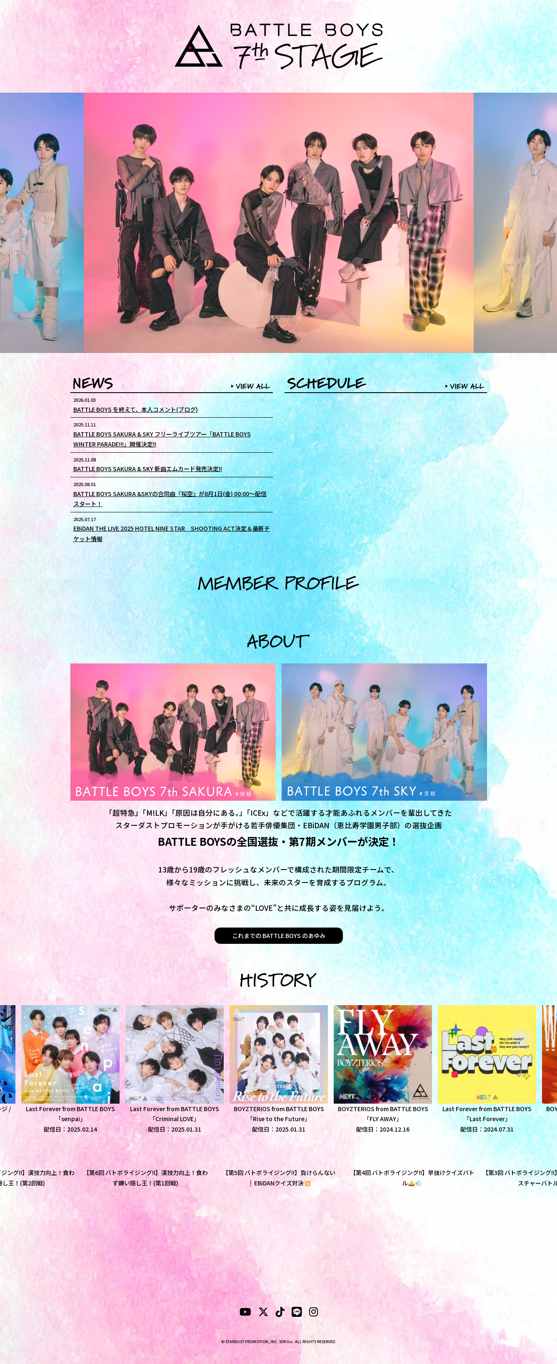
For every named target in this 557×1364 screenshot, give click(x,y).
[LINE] (297, 1313)
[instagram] (313, 1313)
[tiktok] (280, 1313)
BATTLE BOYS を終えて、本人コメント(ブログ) (135, 409)
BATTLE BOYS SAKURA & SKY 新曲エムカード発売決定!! (147, 468)
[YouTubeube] (245, 1313)
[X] (263, 1313)
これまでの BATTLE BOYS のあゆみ (278, 935)
